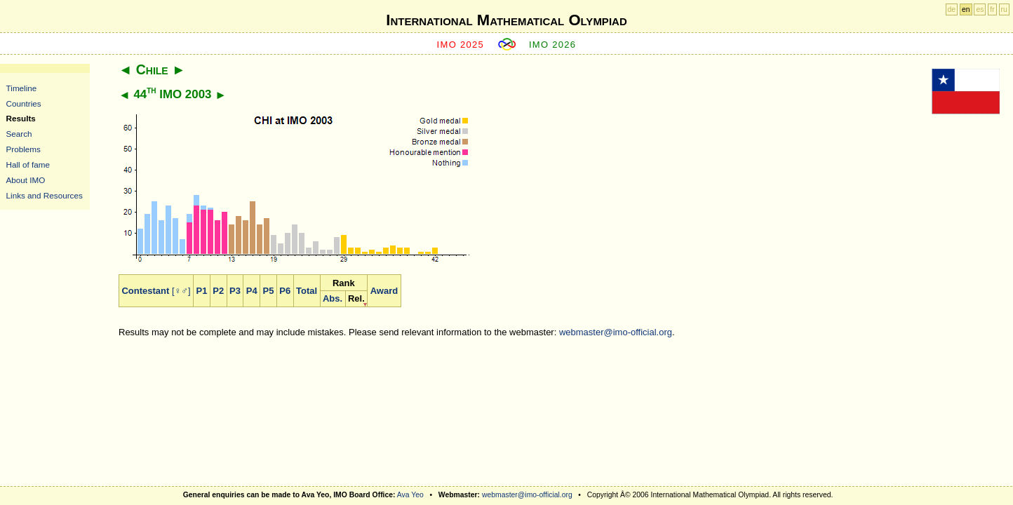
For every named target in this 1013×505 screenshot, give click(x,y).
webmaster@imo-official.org (615, 332)
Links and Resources (44, 195)
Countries (23, 103)
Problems (23, 149)
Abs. (332, 298)
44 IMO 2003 (172, 94)
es (980, 9)
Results (21, 118)
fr (992, 9)
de (952, 9)
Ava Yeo (410, 495)
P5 (268, 290)
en (966, 9)
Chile (152, 69)
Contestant (145, 290)
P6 (284, 290)
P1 (202, 290)
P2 (218, 290)
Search (19, 133)
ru (1004, 9)
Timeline (21, 88)
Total (306, 290)
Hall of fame (28, 164)
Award (384, 290)
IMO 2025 (461, 44)
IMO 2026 (553, 44)
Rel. (356, 298)
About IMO (26, 179)
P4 (251, 290)
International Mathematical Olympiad (506, 20)
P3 (235, 290)
